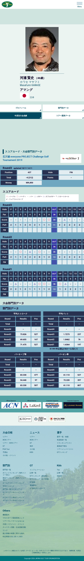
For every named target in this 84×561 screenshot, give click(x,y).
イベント (60, 479)
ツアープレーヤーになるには (13, 521)
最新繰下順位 (62, 446)
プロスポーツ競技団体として (13, 518)
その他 (32, 449)
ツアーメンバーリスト (65, 449)
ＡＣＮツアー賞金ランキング (13, 497)
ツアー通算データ (63, 116)
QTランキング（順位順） (39, 476)
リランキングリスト (64, 443)
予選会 (5, 452)
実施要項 (33, 485)
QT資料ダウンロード (37, 488)
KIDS (31, 452)
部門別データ (63, 108)
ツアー (5, 437)
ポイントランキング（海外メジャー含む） (14, 474)
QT (4, 446)
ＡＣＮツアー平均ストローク (13, 501)
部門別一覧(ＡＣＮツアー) (12, 489)
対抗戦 (59, 476)
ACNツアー (7, 440)
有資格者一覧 (62, 440)
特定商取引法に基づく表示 (13, 537)
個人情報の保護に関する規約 (13, 533)
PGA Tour (6, 449)
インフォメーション (37, 470)
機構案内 (6, 515)
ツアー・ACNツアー (10, 443)
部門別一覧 (7, 470)
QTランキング (62, 452)
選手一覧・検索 (63, 437)
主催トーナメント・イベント (13, 524)
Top (58, 470)
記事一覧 (33, 473)
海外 (31, 446)
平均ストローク (8, 486)
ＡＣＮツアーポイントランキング (14, 493)
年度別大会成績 (21, 116)
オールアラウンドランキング (13, 483)
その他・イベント (9, 455)
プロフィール (20, 108)
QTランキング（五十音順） (40, 479)
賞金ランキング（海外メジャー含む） (14, 479)
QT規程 (32, 482)
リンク (5, 530)
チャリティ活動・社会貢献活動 (14, 527)
